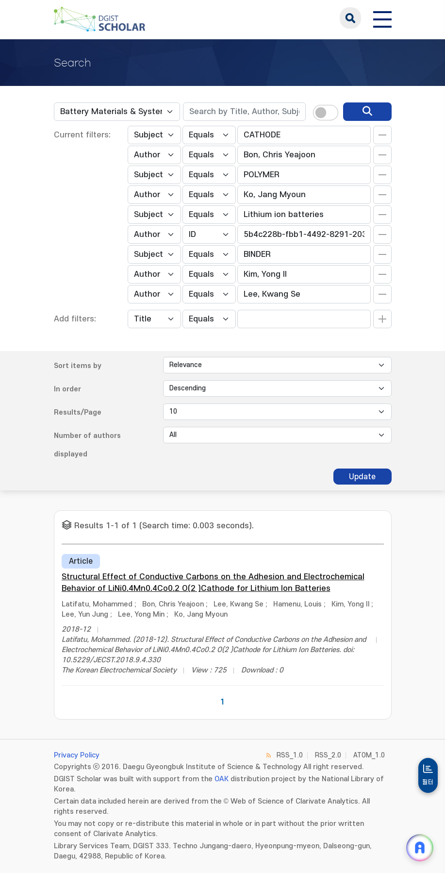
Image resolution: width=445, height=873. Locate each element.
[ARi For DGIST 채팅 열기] (419, 847)
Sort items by (77, 366)
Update (362, 476)
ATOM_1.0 (369, 755)
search (350, 18)
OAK (221, 779)
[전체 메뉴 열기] (382, 18)
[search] (367, 111)
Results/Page (77, 412)
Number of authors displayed (87, 445)
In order (67, 389)
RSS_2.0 (328, 755)
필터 (428, 782)
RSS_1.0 (290, 755)
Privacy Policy (76, 755)
